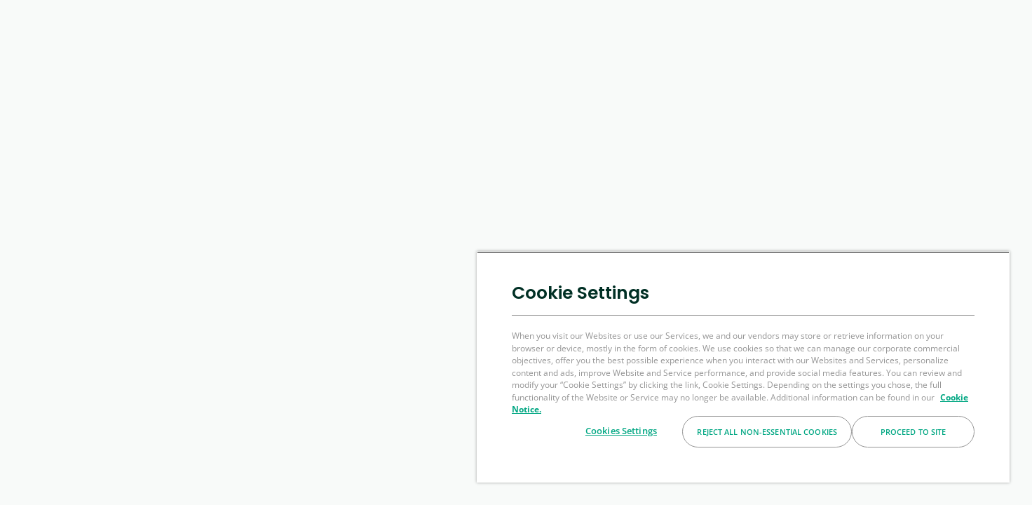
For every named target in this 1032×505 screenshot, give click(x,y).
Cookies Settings (621, 430)
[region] (743, 367)
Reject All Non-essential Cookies (767, 431)
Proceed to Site (913, 431)
